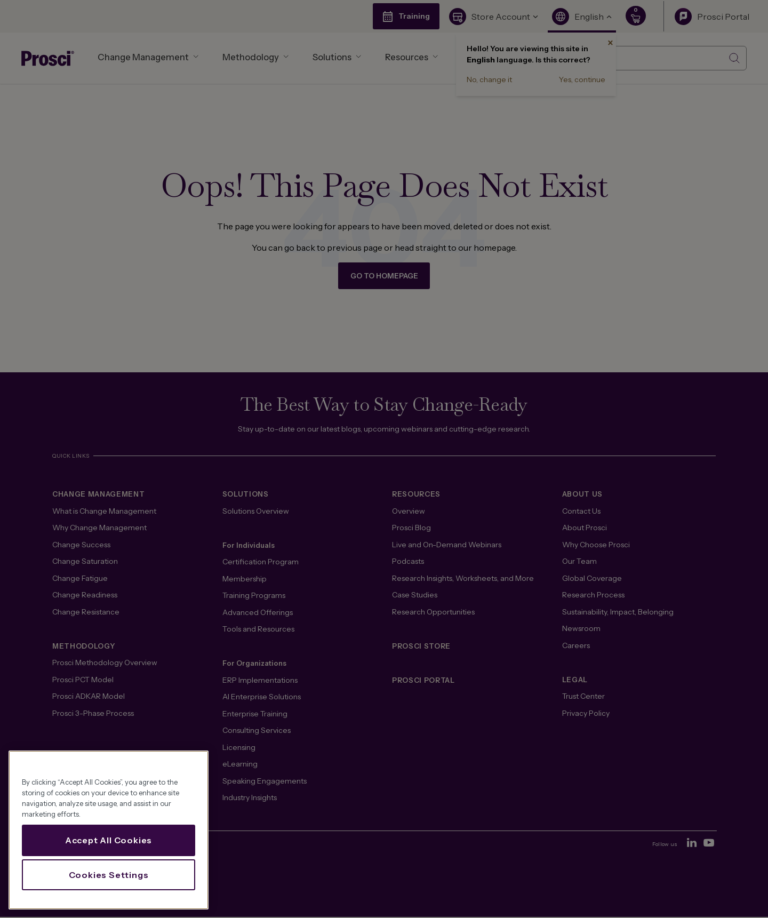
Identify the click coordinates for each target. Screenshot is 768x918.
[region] (109, 830)
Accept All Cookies (108, 840)
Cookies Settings (109, 874)
